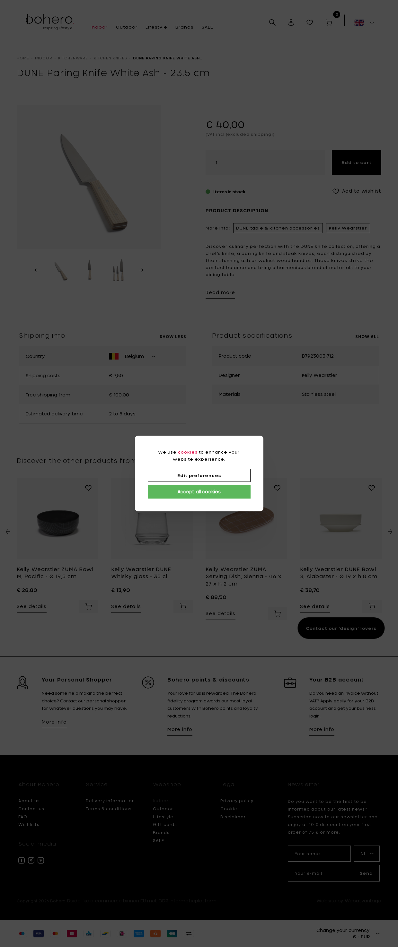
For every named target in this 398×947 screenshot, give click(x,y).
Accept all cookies (199, 491)
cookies (188, 452)
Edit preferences (199, 475)
